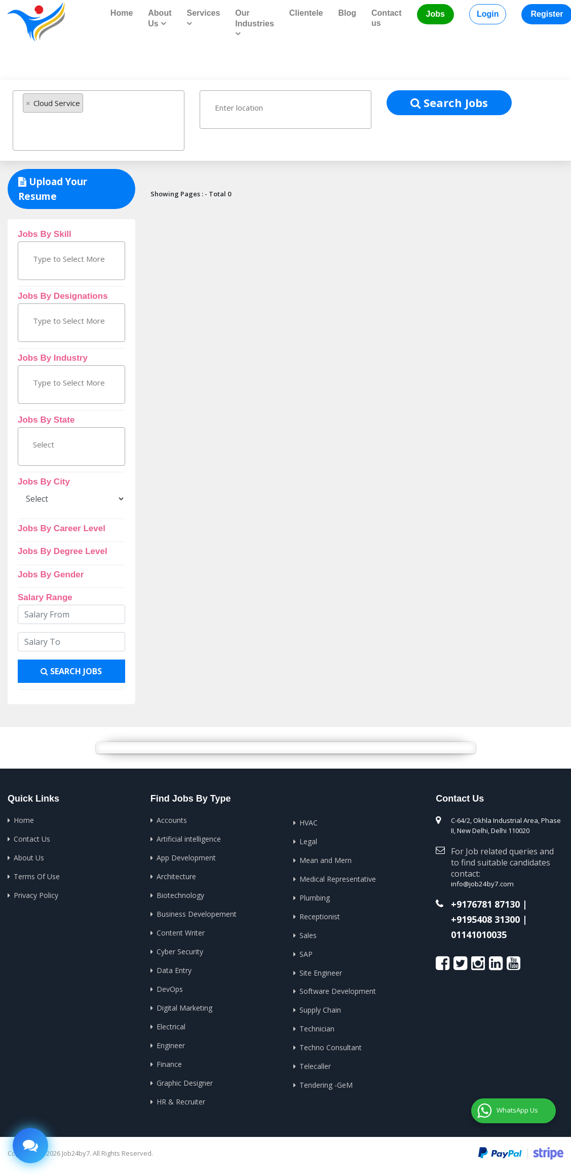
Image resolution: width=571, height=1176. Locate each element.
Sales (308, 933)
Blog (347, 13)
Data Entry (174, 968)
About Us (29, 857)
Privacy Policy (36, 894)
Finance (169, 1060)
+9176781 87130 (485, 904)
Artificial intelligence (189, 838)
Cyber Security (180, 949)
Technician (316, 1026)
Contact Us (32, 838)
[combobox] (98, 120)
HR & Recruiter (181, 1097)
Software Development (337, 989)
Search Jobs (449, 102)
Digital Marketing (184, 1005)
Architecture (176, 875)
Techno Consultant (330, 1044)
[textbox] (72, 129)
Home (121, 13)
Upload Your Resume (52, 189)
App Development (186, 857)
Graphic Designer (185, 1079)
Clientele (306, 13)
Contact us (386, 18)
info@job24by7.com (481, 883)
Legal (308, 841)
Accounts (172, 820)
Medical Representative (337, 878)
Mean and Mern (325, 859)
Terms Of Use (37, 875)
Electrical (171, 1023)
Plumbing (314, 896)
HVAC (308, 822)
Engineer (171, 1042)
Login (488, 14)
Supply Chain (320, 1007)
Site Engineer (320, 970)
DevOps (170, 986)
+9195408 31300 (485, 919)
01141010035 (479, 934)
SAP (306, 952)
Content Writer (181, 931)
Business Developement (197, 912)
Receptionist (319, 915)
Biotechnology (180, 894)
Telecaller (315, 1063)
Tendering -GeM (326, 1081)
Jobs (435, 14)
